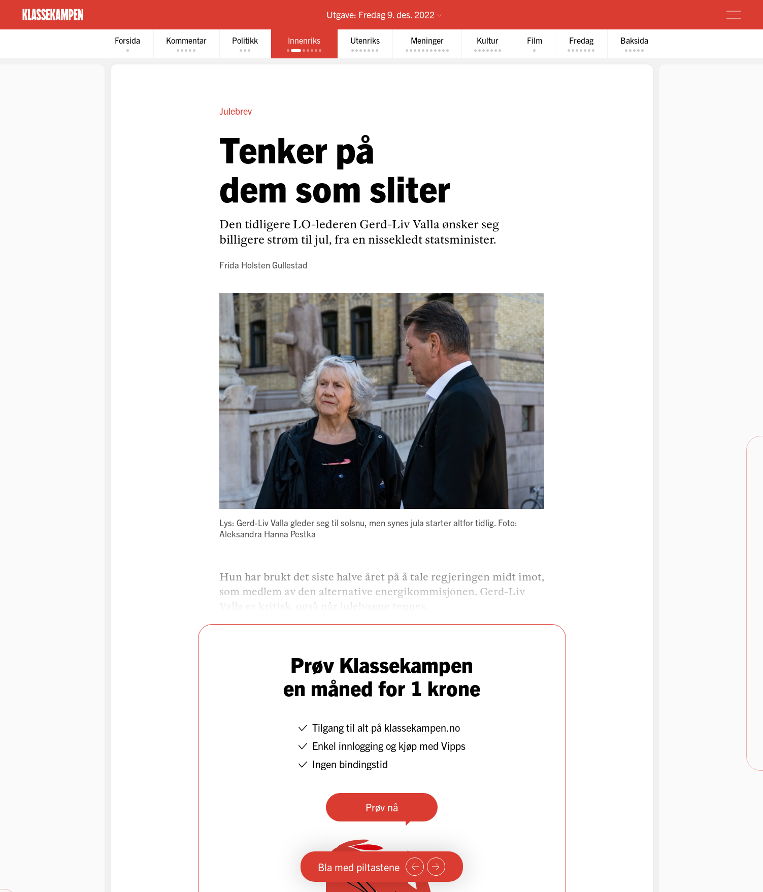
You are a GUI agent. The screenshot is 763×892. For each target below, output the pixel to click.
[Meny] (733, 14)
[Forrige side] (415, 866)
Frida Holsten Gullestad (263, 264)
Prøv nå (382, 807)
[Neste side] (436, 866)
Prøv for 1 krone (673, 14)
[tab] (124, 43)
